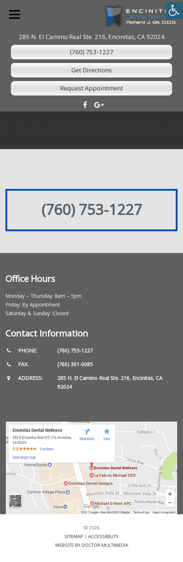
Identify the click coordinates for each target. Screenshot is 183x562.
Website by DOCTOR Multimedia (91, 545)
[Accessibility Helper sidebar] (174, 10)
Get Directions (91, 70)
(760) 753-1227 (91, 52)
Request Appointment (91, 88)
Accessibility (103, 536)
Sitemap (74, 536)
